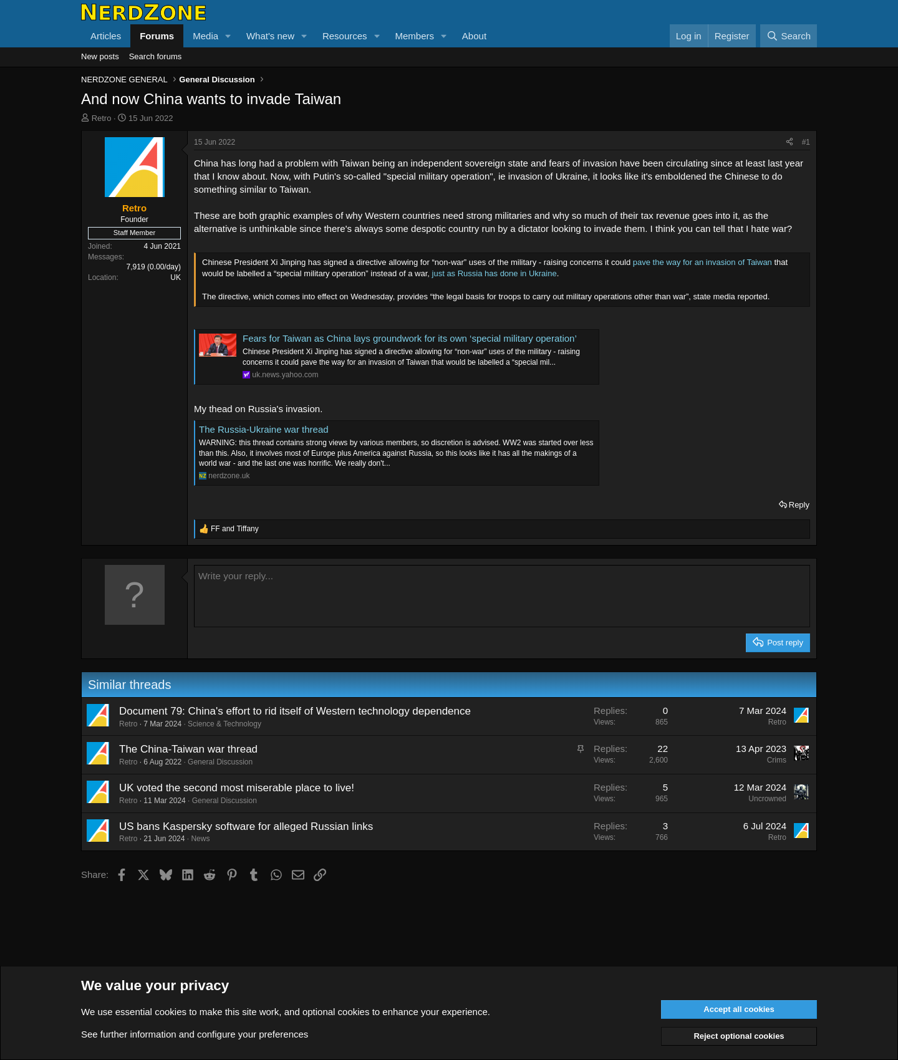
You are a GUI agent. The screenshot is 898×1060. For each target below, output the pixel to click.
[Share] (789, 142)
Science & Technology (224, 724)
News (200, 838)
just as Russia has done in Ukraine (493, 273)
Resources (344, 36)
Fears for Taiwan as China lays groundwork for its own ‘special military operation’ (410, 338)
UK (175, 277)
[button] (228, 35)
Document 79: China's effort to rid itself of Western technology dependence (295, 711)
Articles (105, 36)
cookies (170, 1011)
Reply (799, 504)
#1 (806, 142)
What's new (270, 36)
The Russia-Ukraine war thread (264, 429)
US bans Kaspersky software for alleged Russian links (246, 826)
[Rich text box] (502, 596)
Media (205, 36)
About (474, 36)
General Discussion (220, 762)
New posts (100, 56)
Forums (157, 36)
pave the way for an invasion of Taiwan (702, 262)
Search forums (155, 56)
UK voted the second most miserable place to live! (236, 788)
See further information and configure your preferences (194, 1034)
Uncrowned (767, 798)
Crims (776, 760)
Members (414, 36)
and (235, 528)
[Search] (788, 35)
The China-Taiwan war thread (188, 749)
